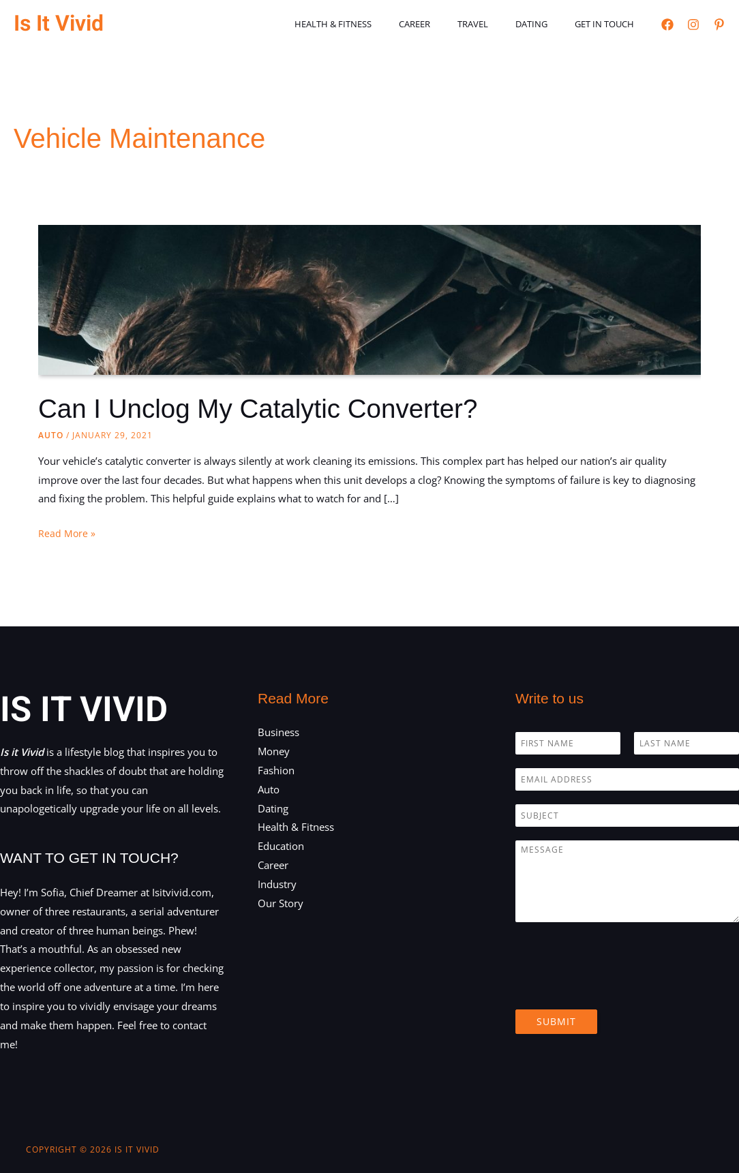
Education (281, 846)
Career (448, 24)
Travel (496, 24)
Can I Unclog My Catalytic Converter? (266, 408)
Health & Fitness (375, 24)
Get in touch (609, 24)
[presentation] (619, 987)
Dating (546, 24)
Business (278, 732)
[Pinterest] (719, 24)
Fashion (276, 770)
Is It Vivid (59, 23)
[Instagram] (693, 24)
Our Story (280, 903)
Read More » (67, 533)
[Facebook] (667, 24)
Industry (277, 884)
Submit (556, 1021)
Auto (50, 435)
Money (274, 751)
